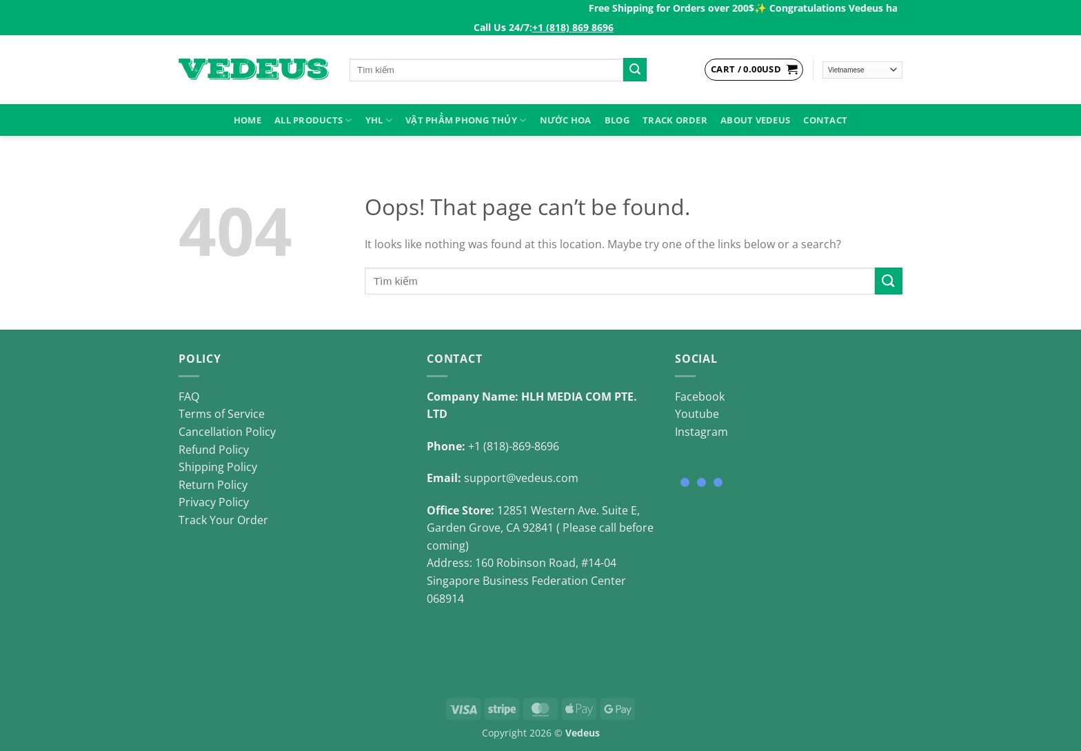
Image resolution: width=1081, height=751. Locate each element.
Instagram (701, 431)
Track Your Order (223, 520)
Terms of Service (222, 413)
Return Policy (213, 484)
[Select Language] (862, 70)
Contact (825, 120)
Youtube (697, 413)
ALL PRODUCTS (313, 120)
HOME (247, 120)
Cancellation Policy (227, 431)
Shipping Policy (218, 466)
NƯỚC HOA (566, 120)
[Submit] (635, 69)
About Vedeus (755, 120)
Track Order (675, 120)
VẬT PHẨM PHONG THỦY (465, 120)
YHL (378, 120)
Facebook (700, 396)
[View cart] (754, 70)
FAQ (189, 396)
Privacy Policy (214, 502)
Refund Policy (214, 449)
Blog (617, 120)
